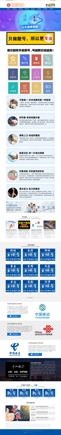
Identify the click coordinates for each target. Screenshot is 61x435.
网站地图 (54, 0)
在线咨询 (14, 316)
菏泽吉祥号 (47, 293)
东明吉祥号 (30, 277)
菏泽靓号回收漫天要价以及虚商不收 (42, 417)
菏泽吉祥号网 (41, 430)
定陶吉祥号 (30, 293)
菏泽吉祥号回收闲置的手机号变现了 (42, 406)
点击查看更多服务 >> (30, 297)
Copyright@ (22, 430)
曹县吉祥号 (13, 277)
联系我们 (51, 0)
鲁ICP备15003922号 (33, 430)
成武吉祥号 (47, 277)
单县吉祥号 (13, 293)
